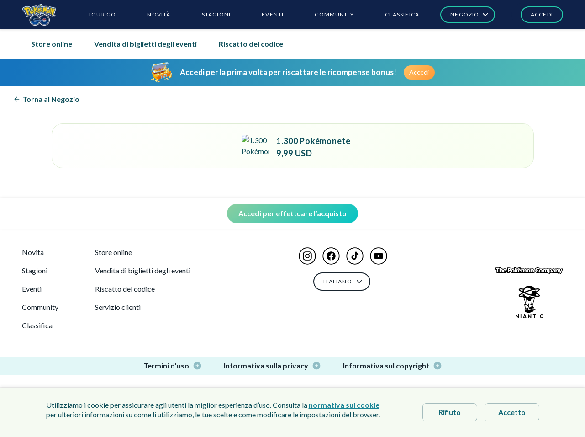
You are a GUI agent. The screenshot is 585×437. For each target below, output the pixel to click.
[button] (537, 15)
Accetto (512, 412)
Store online (51, 43)
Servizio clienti (118, 307)
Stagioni (34, 270)
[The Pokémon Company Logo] (529, 271)
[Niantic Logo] (529, 302)
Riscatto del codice (251, 43)
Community (40, 307)
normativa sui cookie (344, 404)
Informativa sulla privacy (272, 365)
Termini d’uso (172, 365)
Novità (33, 252)
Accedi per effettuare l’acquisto (292, 213)
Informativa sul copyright (392, 365)
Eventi (32, 288)
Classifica (37, 325)
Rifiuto (449, 412)
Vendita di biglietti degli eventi (145, 43)
